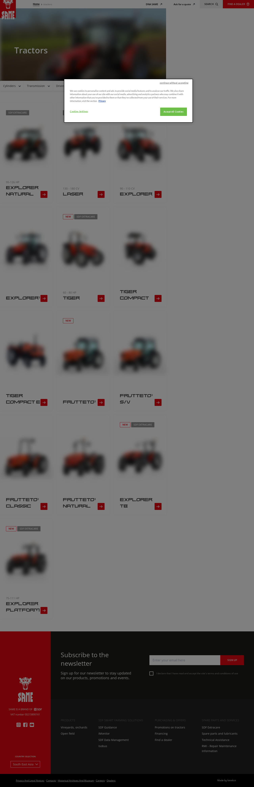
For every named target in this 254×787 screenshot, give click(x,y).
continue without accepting (174, 268)
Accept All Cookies (173, 297)
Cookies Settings (79, 297)
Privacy (102, 286)
